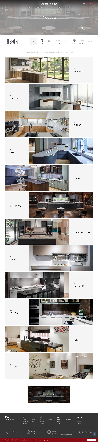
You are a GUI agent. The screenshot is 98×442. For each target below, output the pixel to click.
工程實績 (79, 423)
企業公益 (42, 423)
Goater (58, 419)
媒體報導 (42, 421)
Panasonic (59, 423)
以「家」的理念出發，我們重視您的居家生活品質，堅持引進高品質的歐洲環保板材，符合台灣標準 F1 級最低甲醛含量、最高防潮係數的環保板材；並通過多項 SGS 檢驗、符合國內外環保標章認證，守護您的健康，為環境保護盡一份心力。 (49, 4)
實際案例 (79, 421)
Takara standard (68, 419)
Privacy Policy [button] (45, 440)
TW (92, 3)
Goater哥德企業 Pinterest (82, 432)
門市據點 (33, 419)
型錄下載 (79, 417)
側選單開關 (94, 434)
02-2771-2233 (14, 433)
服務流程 (25, 423)
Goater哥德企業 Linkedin (85, 432)
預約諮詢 (33, 421)
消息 (41, 417)
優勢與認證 (25, 421)
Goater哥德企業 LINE (88, 432)
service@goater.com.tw (36, 433)
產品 (58, 417)
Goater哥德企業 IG (91, 432)
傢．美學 (59, 421)
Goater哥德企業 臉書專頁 (79, 432)
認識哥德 (25, 419)
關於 (24, 417)
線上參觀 (50, 419)
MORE (89, 41)
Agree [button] (92, 439)
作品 (78, 419)
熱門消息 (42, 419)
